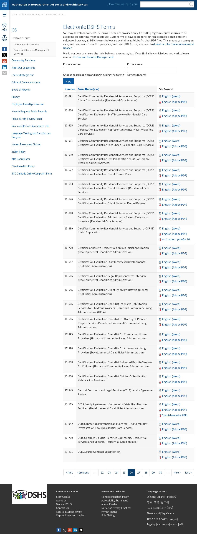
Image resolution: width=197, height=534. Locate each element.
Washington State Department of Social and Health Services (50, 4)
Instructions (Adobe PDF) (177, 239)
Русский (171, 496)
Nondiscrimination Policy (115, 496)
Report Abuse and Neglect (71, 515)
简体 (149, 502)
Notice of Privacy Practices (116, 508)
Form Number (72, 64)
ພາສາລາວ (163, 524)
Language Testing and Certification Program (31, 135)
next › (177, 472)
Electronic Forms (21, 38)
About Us (61, 500)
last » (188, 472)
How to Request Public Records (29, 111)
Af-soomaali (153, 513)
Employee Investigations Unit (28, 104)
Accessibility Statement (114, 500)
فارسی (172, 518)
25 (124, 472)
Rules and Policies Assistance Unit (31, 126)
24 (116, 472)
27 (138, 472)
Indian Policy (19, 151)
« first (69, 472)
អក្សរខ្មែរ (159, 507)
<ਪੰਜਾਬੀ (169, 507)
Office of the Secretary (31, 14)
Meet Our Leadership (23, 67)
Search (191, 4)
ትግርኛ (174, 524)
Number (70, 89)
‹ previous (83, 472)
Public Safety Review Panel (27, 118)
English (151, 496)
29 (153, 472)
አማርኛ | (163, 518)
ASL (181, 524)
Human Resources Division (26, 144)
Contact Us (62, 508)
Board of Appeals (21, 89)
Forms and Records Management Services (31, 51)
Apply (68, 81)
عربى (150, 507)
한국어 (165, 502)
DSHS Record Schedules (27, 44)
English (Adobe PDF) (174, 102)
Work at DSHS (64, 504)
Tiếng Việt (152, 518)
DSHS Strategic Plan (23, 75)
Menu (4, 14)
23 (109, 472)
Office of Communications (26, 82)
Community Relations (23, 60)
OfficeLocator (4, 26)
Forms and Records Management (93, 57)
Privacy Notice (109, 511)
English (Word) (171, 96)
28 (146, 472)
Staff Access (63, 496)
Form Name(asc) (88, 89)
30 (160, 472)
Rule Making (108, 515)
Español (160, 496)
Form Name (134, 64)
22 (102, 472)
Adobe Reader (109, 504)
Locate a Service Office (69, 511)
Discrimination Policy (23, 166)
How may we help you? (123, 4)
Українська (167, 513)
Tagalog (151, 524)
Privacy (16, 97)
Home (14, 14)
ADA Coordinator (21, 159)
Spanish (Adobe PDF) (174, 415)
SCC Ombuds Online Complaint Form (32, 173)
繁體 (157, 502)
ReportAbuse (4, 37)
